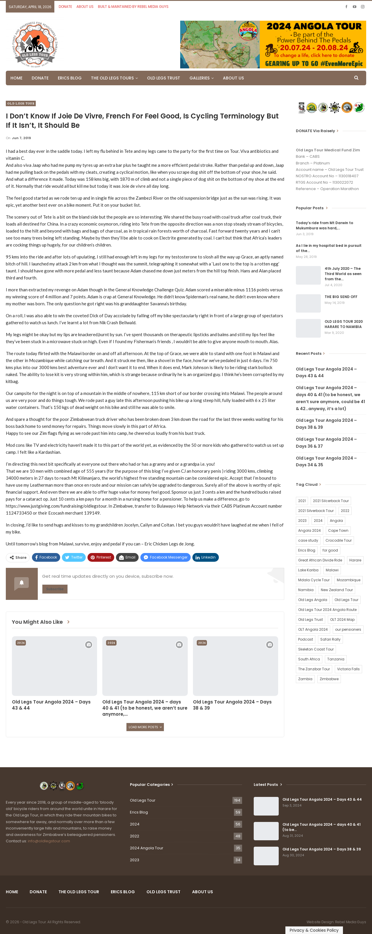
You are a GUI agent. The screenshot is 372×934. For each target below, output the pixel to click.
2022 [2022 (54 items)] (345, 510)
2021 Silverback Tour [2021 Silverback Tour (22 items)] (316, 510)
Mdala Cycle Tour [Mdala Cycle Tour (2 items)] (314, 579)
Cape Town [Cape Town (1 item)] (338, 530)
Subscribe (55, 588)
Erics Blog (139, 812)
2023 (134, 860)
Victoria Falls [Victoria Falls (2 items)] (348, 669)
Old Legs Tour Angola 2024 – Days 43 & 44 (322, 799)
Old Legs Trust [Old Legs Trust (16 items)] (310, 619)
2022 (134, 836)
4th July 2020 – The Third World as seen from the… (343, 273)
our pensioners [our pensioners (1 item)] (348, 629)
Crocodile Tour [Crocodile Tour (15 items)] (339, 540)
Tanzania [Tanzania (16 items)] (335, 659)
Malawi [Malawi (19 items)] (332, 570)
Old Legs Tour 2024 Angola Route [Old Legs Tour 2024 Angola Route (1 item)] (327, 609)
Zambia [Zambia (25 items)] (305, 678)
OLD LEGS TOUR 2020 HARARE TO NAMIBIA (344, 324)
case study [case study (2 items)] (308, 540)
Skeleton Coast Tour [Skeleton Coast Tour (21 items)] (316, 649)
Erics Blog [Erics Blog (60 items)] (306, 550)
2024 (20, 643)
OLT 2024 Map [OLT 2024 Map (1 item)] (342, 619)
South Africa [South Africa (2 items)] (309, 659)
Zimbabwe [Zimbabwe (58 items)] (329, 678)
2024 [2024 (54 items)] (318, 520)
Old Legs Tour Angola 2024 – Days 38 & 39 (321, 849)
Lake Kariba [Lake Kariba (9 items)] (308, 570)
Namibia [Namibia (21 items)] (306, 589)
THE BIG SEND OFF (341, 296)
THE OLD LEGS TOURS (112, 78)
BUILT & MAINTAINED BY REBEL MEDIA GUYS (133, 6)
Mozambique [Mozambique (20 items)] (348, 579)
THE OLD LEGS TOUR (78, 892)
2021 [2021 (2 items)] (302, 500)
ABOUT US (85, 6)
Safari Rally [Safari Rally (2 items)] (330, 639)
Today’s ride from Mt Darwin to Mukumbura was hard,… (324, 225)
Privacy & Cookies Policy (314, 930)
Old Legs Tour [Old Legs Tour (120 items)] (346, 599)
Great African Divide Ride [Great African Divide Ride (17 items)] (320, 560)
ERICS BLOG (70, 78)
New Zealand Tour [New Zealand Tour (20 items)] (337, 589)
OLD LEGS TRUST (163, 78)
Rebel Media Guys (350, 921)
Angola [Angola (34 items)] (336, 520)
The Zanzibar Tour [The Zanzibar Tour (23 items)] (314, 669)
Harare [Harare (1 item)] (355, 560)
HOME (16, 78)
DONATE (65, 6)
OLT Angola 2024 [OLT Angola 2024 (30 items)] (313, 629)
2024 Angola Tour (146, 848)
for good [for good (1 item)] (330, 550)
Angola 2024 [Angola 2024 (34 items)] (309, 530)
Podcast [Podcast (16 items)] (305, 639)
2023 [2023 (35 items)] (302, 520)
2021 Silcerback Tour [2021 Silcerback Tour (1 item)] (331, 500)
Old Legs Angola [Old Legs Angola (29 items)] (312, 599)
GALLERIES (199, 78)
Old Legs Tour (20, 103)
